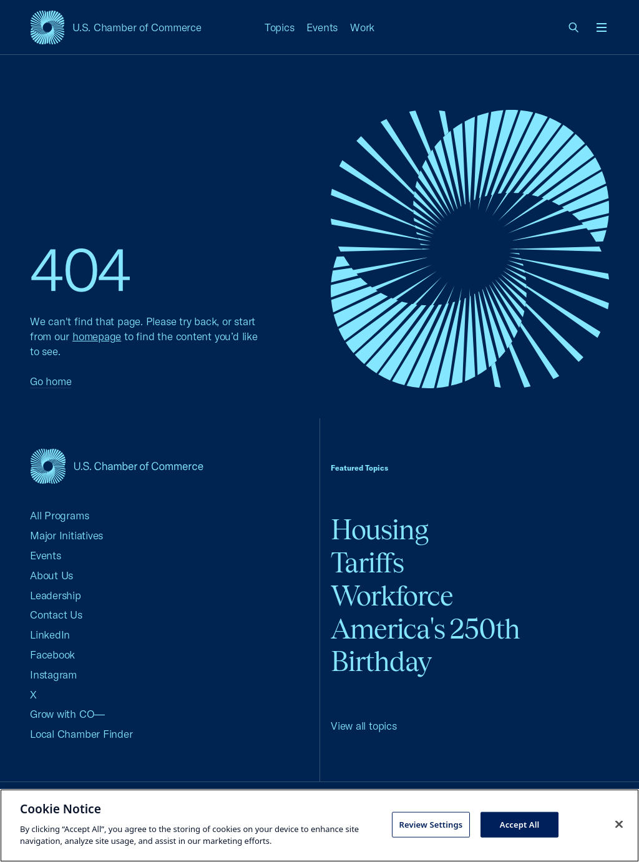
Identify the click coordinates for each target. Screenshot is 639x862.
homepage (96, 336)
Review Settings (430, 824)
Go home (50, 381)
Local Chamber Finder (81, 733)
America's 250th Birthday (425, 645)
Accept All (520, 824)
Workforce (392, 596)
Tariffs (367, 563)
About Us (51, 575)
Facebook (52, 654)
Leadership (55, 595)
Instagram (53, 674)
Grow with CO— (67, 713)
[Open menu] (601, 27)
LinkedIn (50, 634)
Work (362, 27)
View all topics (364, 725)
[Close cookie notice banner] (619, 824)
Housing (379, 530)
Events (322, 27)
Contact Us (56, 614)
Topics (280, 27)
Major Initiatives (66, 535)
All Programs (59, 515)
